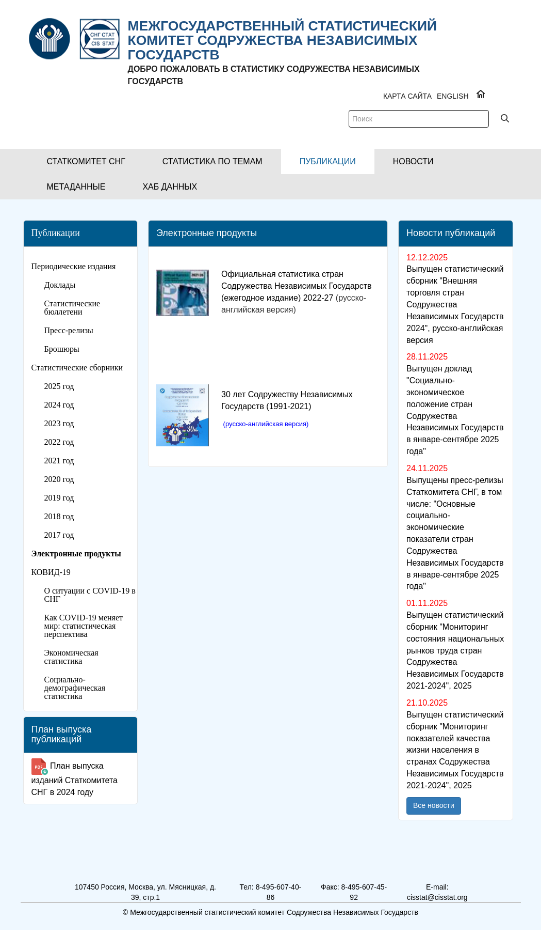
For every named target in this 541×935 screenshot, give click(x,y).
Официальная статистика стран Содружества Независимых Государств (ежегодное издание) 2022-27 (296, 286)
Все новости (433, 805)
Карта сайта (407, 96)
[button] (86, 161)
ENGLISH (452, 96)
